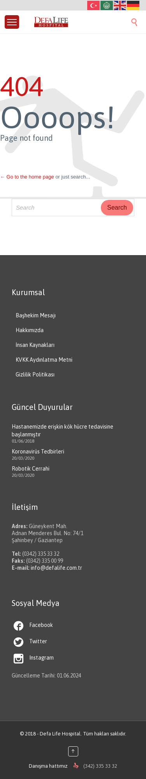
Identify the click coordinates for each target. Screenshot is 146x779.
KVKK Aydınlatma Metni (44, 360)
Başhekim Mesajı (36, 315)
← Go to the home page (27, 177)
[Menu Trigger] (12, 22)
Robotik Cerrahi (30, 469)
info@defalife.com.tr (56, 568)
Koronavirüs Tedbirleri (38, 451)
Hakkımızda (30, 330)
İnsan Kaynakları (35, 345)
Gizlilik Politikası (35, 374)
